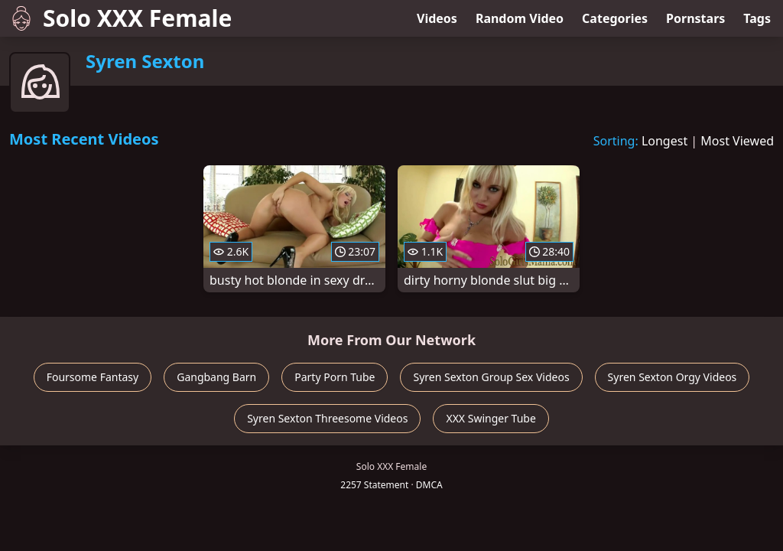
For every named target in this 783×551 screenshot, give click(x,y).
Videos (437, 18)
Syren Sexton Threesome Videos (327, 418)
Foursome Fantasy (93, 377)
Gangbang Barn (216, 377)
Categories (615, 18)
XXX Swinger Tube (490, 418)
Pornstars (695, 18)
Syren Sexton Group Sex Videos (491, 377)
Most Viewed (737, 140)
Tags (757, 18)
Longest (664, 140)
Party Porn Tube (334, 377)
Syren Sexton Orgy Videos (672, 377)
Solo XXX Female (120, 18)
